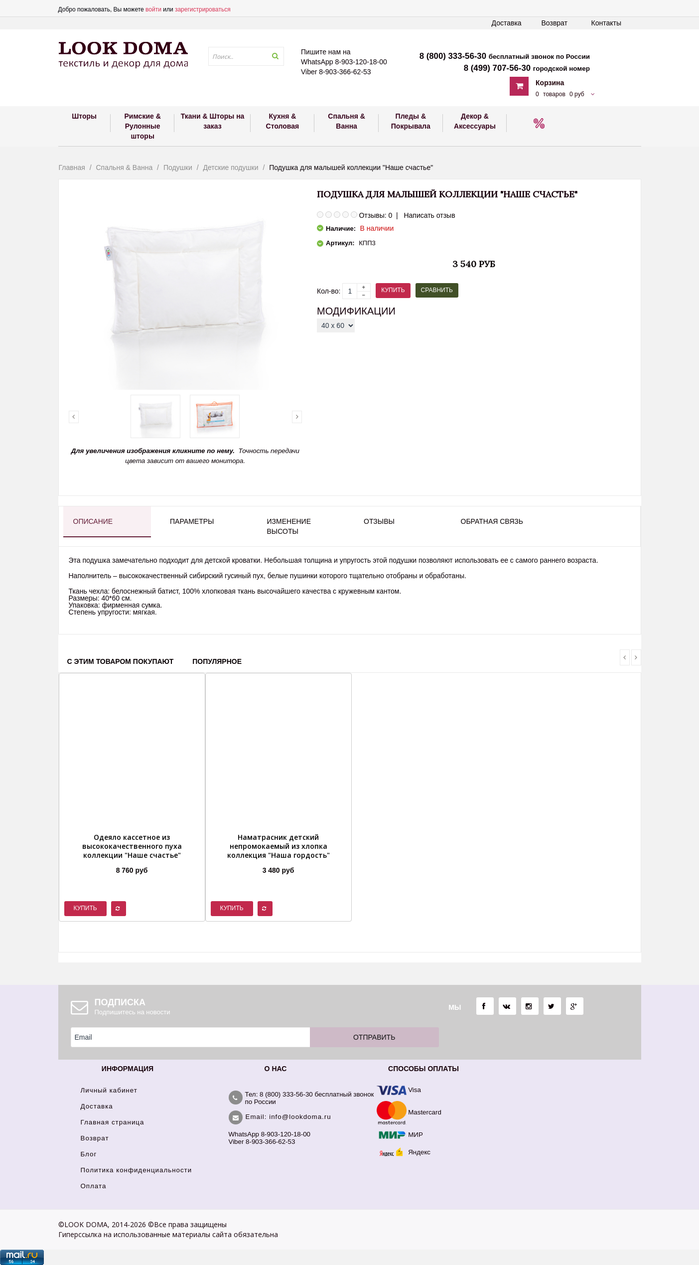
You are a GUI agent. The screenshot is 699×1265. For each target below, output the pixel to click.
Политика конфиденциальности (136, 1170)
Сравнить (437, 290)
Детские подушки (230, 167)
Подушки (177, 167)
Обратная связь (492, 521)
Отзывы (379, 521)
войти (153, 9)
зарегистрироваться (203, 9)
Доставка (507, 23)
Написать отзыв (429, 215)
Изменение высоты (289, 526)
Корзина (550, 83)
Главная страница (112, 1122)
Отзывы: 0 (375, 215)
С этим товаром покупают (120, 661)
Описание (93, 521)
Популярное (217, 661)
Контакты (606, 23)
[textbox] (246, 56)
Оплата (94, 1186)
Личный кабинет (109, 1090)
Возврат (555, 23)
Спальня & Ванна (124, 167)
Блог (89, 1154)
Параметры (192, 521)
